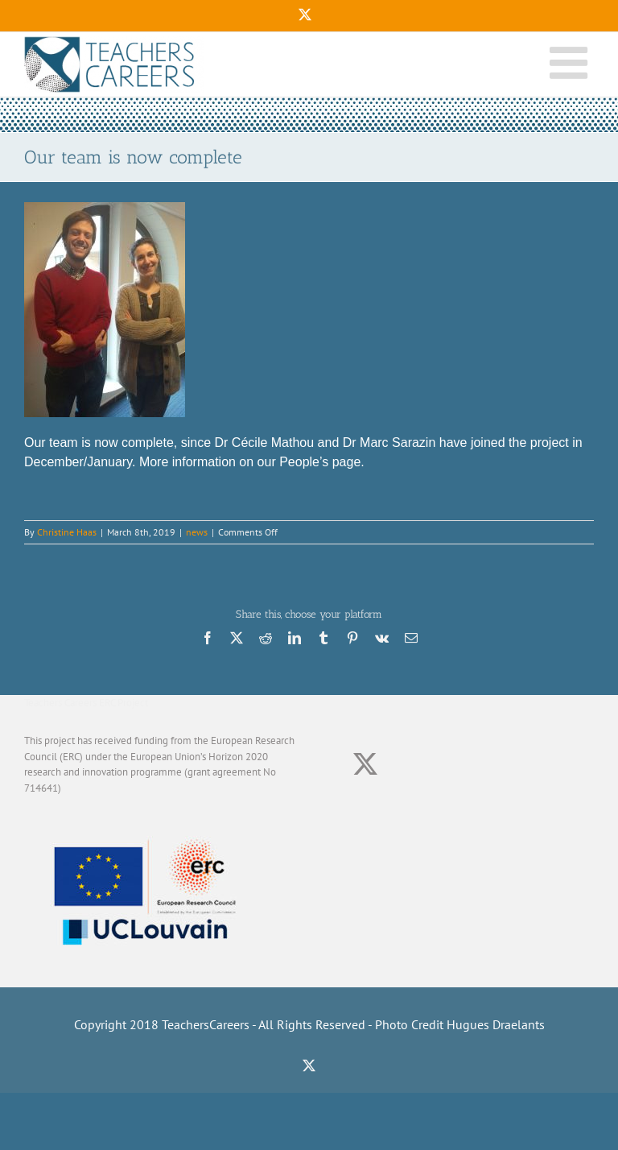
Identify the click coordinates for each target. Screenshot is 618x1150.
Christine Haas (67, 532)
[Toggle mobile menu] (572, 60)
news (197, 532)
